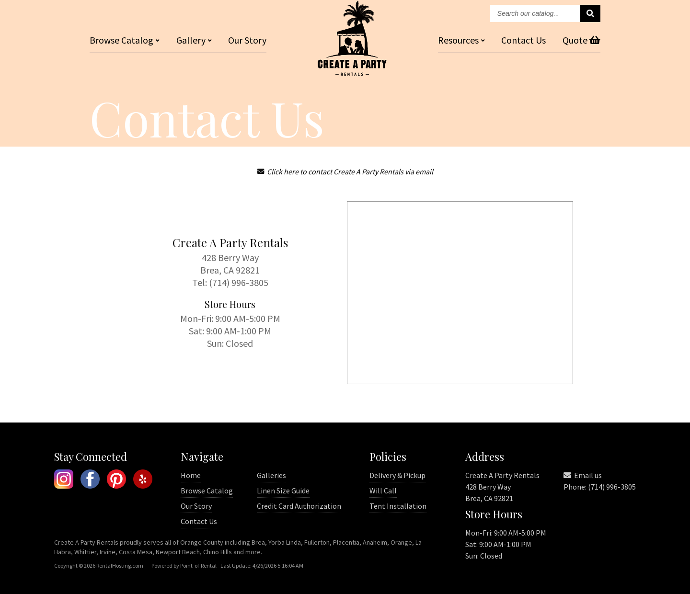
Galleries (271, 475)
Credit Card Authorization (299, 506)
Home (191, 475)
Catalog (125, 40)
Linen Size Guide (283, 490)
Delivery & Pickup (397, 475)
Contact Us (199, 521)
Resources (461, 40)
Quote (581, 40)
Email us (583, 475)
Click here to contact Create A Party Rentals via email (345, 171)
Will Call (383, 490)
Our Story (247, 40)
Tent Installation (397, 506)
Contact (523, 40)
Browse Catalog (207, 490)
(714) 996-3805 (238, 282)
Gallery (194, 40)
